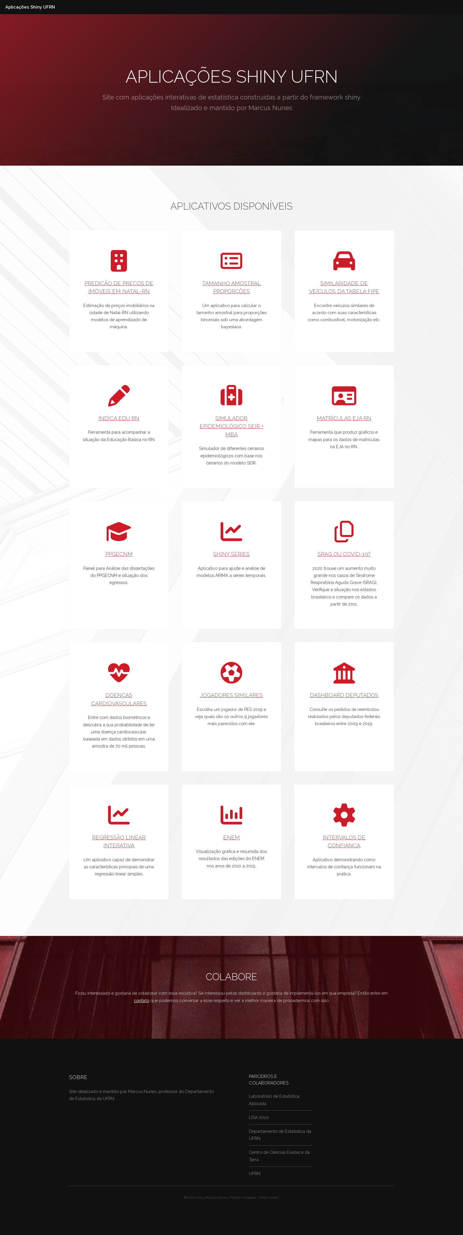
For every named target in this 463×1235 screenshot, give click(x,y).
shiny (353, 97)
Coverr (273, 1197)
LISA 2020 (259, 1117)
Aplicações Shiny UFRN (30, 6)
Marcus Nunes (270, 108)
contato (141, 1000)
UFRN (254, 1173)
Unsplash (248, 1197)
